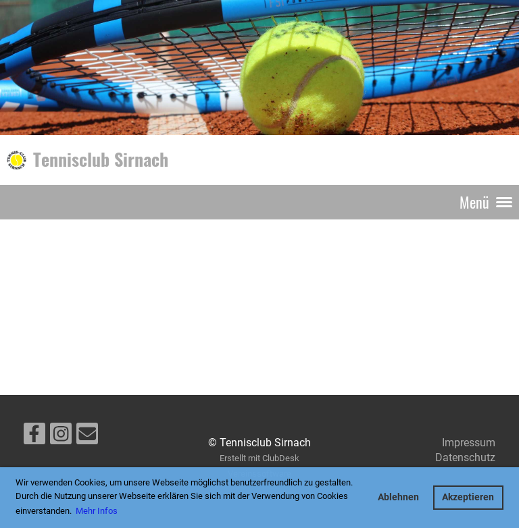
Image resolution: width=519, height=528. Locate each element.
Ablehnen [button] (398, 497)
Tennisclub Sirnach (100, 159)
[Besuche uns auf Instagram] (61, 437)
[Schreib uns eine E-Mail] (87, 437)
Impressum (468, 442)
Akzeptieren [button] (468, 497)
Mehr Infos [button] (97, 511)
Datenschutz (465, 457)
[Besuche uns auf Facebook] (34, 437)
